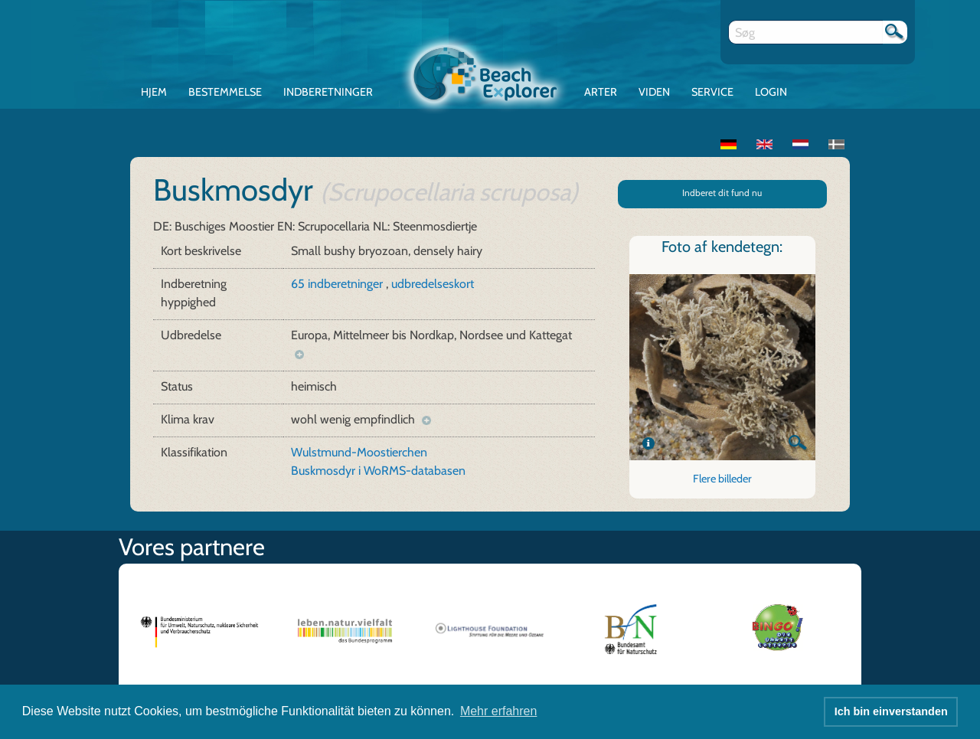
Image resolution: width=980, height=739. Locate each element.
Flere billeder (722, 479)
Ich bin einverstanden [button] (891, 711)
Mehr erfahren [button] (498, 711)
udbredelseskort (432, 283)
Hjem (154, 92)
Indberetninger (328, 92)
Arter (600, 92)
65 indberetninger (338, 283)
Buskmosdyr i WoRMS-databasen (378, 470)
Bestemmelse (225, 92)
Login (771, 92)
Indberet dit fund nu (722, 192)
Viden (654, 92)
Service (712, 92)
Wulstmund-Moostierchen (359, 452)
